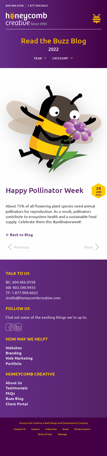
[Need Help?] (96, 18)
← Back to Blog (19, 234)
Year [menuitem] (40, 58)
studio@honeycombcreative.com (33, 297)
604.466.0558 (23, 282)
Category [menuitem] (62, 58)
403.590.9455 (24, 287)
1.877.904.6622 (25, 292)
